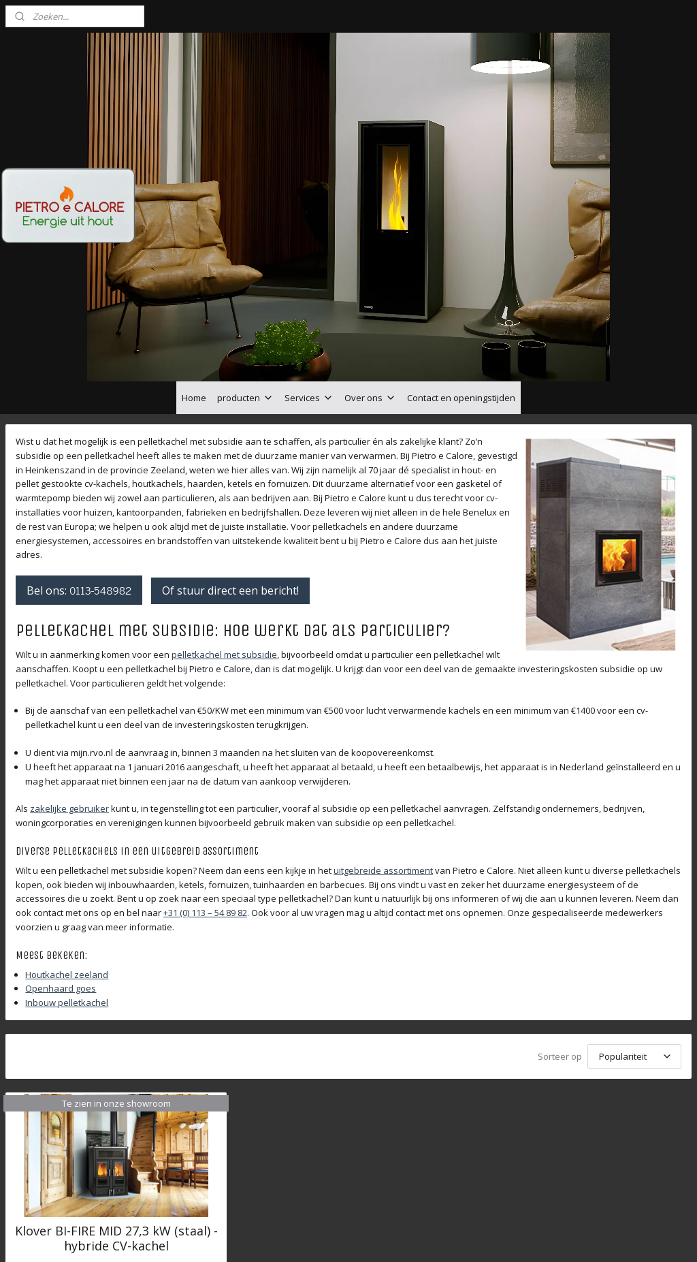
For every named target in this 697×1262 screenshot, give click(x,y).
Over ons (370, 302)
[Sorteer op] (634, 961)
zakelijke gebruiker (69, 714)
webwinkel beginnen (390, 1237)
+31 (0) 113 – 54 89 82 (205, 818)
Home (194, 302)
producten (245, 302)
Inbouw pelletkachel (66, 908)
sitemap (309, 1237)
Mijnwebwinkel (508, 1237)
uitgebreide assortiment (383, 775)
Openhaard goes (60, 893)
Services (309, 302)
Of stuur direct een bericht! (230, 495)
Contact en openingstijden (461, 302)
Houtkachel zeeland (66, 879)
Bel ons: (79, 495)
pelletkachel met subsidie (224, 559)
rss (338, 1237)
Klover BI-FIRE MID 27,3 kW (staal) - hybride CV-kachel (116, 1143)
